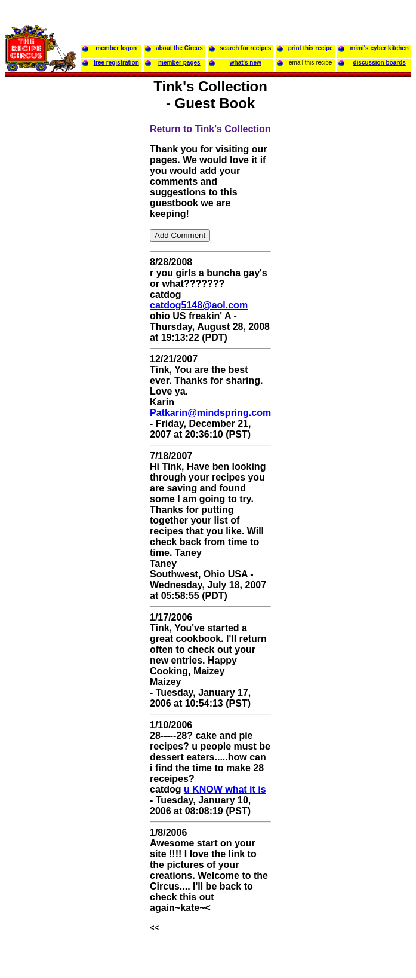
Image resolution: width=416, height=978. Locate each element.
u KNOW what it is (225, 789)
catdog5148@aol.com (199, 305)
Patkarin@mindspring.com (210, 413)
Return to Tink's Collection (210, 129)
